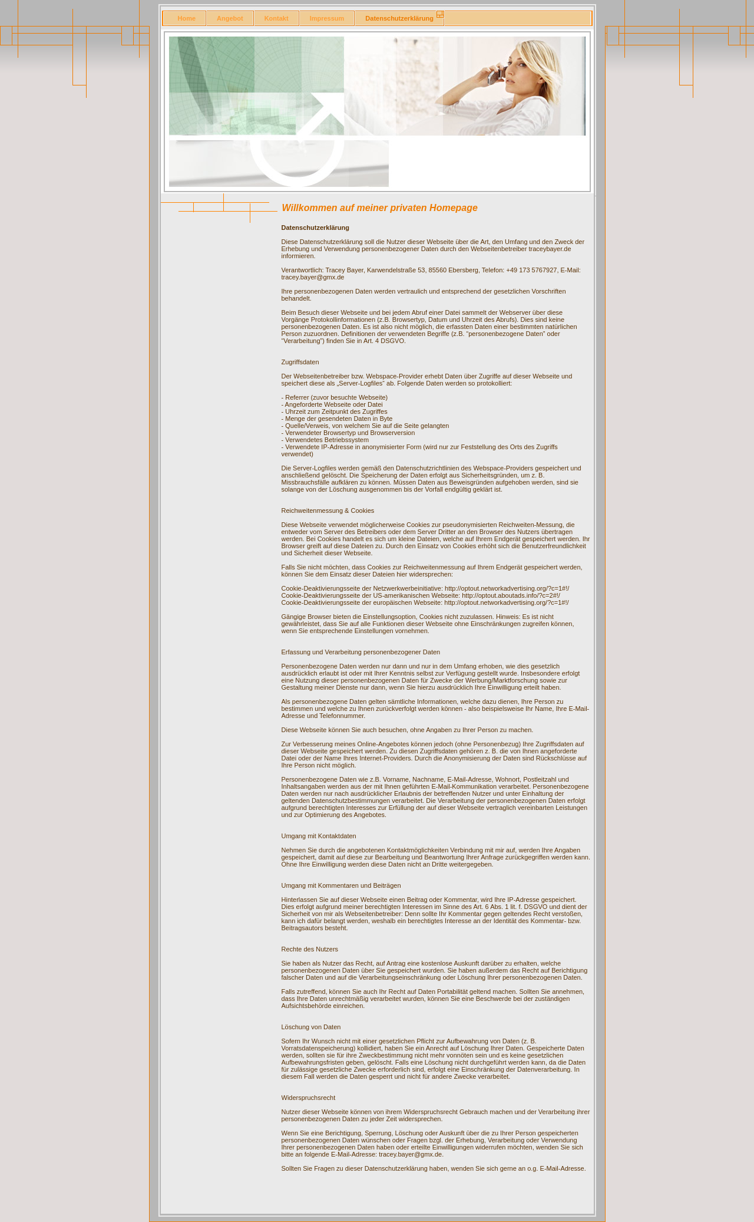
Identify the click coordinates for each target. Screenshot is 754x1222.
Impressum (327, 18)
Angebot (230, 18)
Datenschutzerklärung (399, 18)
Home (187, 18)
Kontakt (276, 18)
